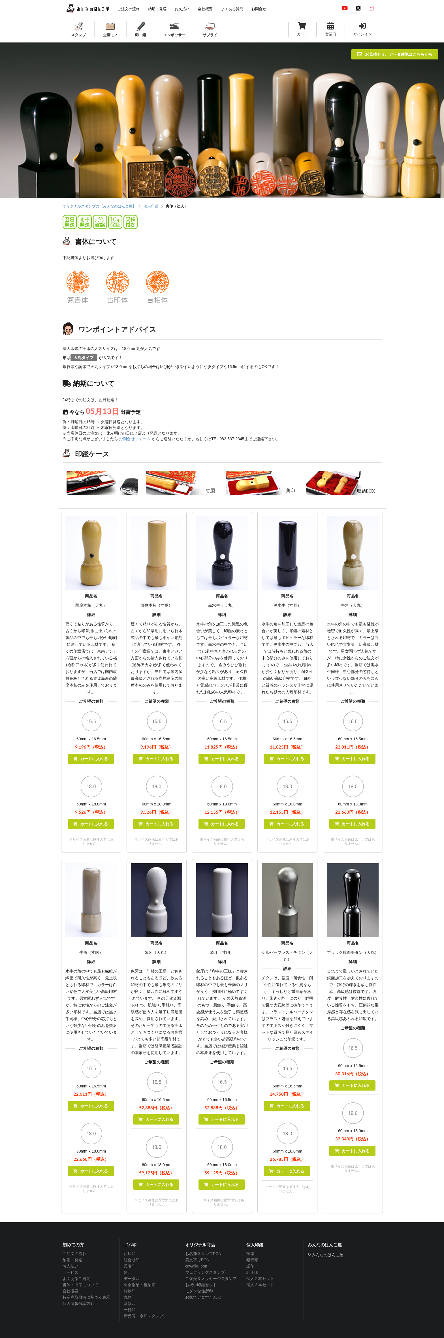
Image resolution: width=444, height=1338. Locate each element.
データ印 (132, 1278)
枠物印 (130, 1291)
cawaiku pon (196, 1266)
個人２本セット (260, 1278)
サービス (70, 1272)
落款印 (130, 1303)
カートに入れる (90, 758)
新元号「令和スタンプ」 (145, 1316)
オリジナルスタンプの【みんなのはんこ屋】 (99, 206)
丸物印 (130, 1297)
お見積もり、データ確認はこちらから (394, 54)
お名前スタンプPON (203, 1253)
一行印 (130, 1309)
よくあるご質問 (76, 1278)
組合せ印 (132, 1260)
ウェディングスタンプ (205, 1272)
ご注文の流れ (74, 1253)
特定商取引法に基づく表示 (86, 1297)
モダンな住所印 (199, 1291)
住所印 (130, 1253)
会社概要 (70, 1291)
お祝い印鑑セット (201, 1285)
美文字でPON (197, 1260)
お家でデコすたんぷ (203, 1297)
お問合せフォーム (135, 439)
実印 (250, 1253)
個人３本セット (260, 1285)
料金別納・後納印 (139, 1285)
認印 (250, 1266)
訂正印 (252, 1272)
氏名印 (130, 1266)
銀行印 (252, 1260)
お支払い (70, 1266)
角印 (128, 1272)
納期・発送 (72, 1260)
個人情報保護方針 (78, 1303)
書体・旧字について (80, 1285)
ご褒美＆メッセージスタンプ (211, 1278)
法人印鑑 (151, 206)
